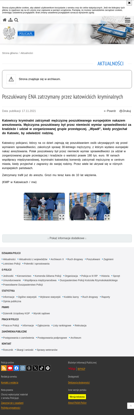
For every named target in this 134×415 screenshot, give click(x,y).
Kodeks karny (71, 297)
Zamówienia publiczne (14, 331)
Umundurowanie (12, 280)
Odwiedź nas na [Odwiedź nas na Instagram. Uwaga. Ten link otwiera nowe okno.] (22, 368)
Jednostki (8, 276)
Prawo (5, 307)
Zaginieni (108, 259)
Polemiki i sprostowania (36, 263)
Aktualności (26, 53)
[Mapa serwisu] (10, 20)
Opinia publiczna (12, 301)
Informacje (8, 297)
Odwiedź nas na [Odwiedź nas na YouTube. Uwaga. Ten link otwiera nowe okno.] (10, 368)
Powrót (110, 110)
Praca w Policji (10, 319)
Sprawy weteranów (47, 349)
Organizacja (71, 276)
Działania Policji (11, 253)
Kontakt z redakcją (9, 382)
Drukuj (125, 110)
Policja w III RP (89, 276)
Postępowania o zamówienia (18, 337)
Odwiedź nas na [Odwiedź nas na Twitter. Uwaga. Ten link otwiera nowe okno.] (35, 368)
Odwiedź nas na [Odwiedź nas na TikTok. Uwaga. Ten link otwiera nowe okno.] (41, 368)
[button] (127, 20)
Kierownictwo (24, 276)
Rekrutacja (80, 325)
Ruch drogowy (75, 259)
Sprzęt (116, 276)
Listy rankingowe (62, 325)
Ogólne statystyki (27, 297)
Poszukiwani (93, 259)
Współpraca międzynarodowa (40, 280)
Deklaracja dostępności (79, 382)
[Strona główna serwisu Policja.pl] (5, 20)
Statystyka (8, 291)
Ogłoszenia (43, 325)
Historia (105, 276)
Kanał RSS (4, 368)
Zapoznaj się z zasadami (12, 402)
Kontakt (6, 343)
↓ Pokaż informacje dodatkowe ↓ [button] (67, 238)
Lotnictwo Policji (12, 263)
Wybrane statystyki (50, 297)
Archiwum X (57, 259)
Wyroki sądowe (41, 313)
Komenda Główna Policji (48, 276)
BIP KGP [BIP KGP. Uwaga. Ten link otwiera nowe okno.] (81, 369)
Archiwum (75, 337)
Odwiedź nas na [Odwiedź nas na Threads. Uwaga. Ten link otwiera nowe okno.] (29, 368)
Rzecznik (8, 349)
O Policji (7, 270)
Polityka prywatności (10, 407)
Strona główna (10, 53)
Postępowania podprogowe (52, 337)
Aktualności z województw (33, 259)
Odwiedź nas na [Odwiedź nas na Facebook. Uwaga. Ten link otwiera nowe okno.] (16, 368)
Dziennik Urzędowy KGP (16, 313)
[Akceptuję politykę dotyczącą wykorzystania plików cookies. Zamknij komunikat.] (129, 3)
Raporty (105, 297)
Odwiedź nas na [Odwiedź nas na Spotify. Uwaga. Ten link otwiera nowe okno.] (48, 368)
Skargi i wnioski (24, 349)
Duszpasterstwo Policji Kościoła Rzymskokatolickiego (89, 280)
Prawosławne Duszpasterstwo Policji (23, 284)
